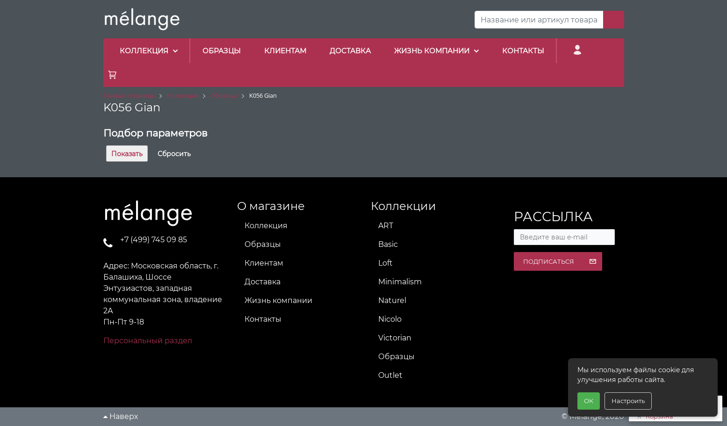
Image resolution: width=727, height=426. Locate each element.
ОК (588, 400)
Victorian (394, 337)
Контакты (263, 319)
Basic (388, 244)
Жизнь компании (278, 300)
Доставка (263, 281)
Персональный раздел (147, 340)
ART (385, 225)
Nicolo (390, 319)
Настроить (628, 400)
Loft (385, 263)
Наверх (120, 416)
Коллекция (266, 225)
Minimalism (400, 281)
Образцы (263, 244)
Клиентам (264, 263)
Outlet (390, 375)
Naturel (392, 300)
